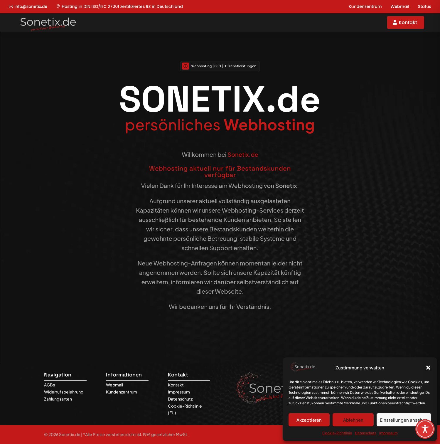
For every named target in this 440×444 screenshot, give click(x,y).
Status (424, 6)
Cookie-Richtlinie (337, 433)
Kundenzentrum (365, 6)
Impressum (388, 433)
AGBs (49, 384)
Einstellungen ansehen (404, 420)
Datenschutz (365, 433)
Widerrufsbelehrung (63, 391)
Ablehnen (353, 420)
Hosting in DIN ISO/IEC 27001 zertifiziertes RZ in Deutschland (122, 6)
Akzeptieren (309, 420)
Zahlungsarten (58, 398)
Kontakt (408, 22)
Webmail (399, 6)
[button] (428, 368)
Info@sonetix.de (30, 6)
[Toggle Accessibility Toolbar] (425, 429)
